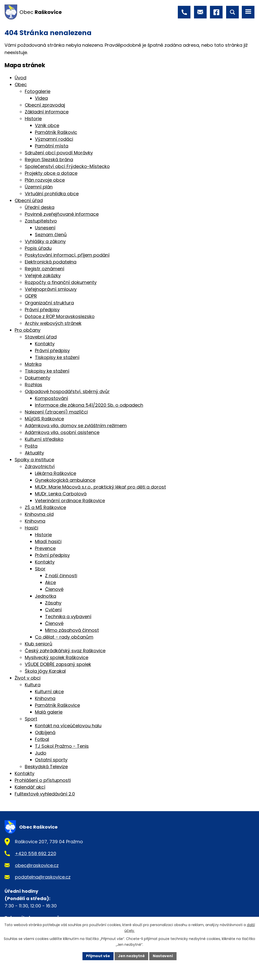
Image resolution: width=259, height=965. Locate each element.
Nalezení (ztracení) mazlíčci (56, 412)
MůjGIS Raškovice (44, 419)
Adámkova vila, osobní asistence (62, 432)
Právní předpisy (42, 309)
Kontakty (45, 344)
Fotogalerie (37, 91)
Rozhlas (33, 384)
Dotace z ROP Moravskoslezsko (60, 316)
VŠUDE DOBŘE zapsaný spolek (58, 664)
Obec (21, 84)
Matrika (33, 364)
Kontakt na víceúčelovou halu (68, 725)
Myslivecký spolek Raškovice (56, 657)
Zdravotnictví (40, 466)
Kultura (32, 685)
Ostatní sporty (51, 760)
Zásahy (53, 603)
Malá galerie (48, 712)
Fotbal (42, 739)
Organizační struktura (49, 303)
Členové (54, 589)
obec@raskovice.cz (37, 865)
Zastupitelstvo (41, 221)
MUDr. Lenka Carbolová (61, 494)
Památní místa (51, 146)
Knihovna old (39, 514)
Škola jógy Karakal (45, 671)
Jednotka (45, 596)
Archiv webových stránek (53, 323)
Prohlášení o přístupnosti (43, 780)
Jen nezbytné (131, 955)
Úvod (20, 78)
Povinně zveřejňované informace (62, 214)
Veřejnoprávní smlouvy (51, 289)
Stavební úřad (41, 337)
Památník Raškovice (57, 705)
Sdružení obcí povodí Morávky (59, 153)
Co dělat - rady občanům (64, 637)
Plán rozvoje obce (45, 180)
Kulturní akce (49, 691)
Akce (50, 582)
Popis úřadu (38, 248)
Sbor (40, 569)
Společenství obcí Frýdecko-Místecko (67, 166)
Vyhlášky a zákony (45, 241)
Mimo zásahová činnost (72, 630)
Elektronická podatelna (50, 262)
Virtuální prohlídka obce (52, 193)
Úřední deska (39, 207)
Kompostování (51, 398)
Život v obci (27, 678)
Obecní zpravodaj (45, 105)
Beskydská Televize (46, 766)
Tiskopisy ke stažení (57, 357)
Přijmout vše (98, 955)
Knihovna (35, 521)
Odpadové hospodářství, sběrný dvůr (67, 391)
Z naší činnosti (61, 575)
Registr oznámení (44, 269)
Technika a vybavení (68, 616)
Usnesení (45, 228)
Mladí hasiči (48, 541)
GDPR (31, 296)
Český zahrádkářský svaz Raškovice (65, 650)
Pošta (31, 446)
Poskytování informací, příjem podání (67, 255)
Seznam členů (51, 234)
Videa (41, 98)
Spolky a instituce (34, 459)
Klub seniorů (38, 644)
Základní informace (47, 112)
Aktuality (34, 453)
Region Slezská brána (49, 159)
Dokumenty (37, 378)
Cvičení (53, 610)
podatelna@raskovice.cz (43, 877)
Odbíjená (45, 732)
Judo (40, 753)
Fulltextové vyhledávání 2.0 (45, 794)
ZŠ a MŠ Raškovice (45, 507)
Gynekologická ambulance (65, 480)
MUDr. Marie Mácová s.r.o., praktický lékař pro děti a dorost (100, 487)
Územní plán (39, 187)
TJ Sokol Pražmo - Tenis (62, 746)
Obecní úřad (29, 200)
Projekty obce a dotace (51, 173)
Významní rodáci (54, 139)
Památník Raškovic (56, 132)
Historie (33, 118)
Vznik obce (47, 125)
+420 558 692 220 (35, 853)
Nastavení (163, 955)
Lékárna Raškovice (55, 473)
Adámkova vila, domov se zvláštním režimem (76, 425)
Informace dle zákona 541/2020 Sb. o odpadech (89, 405)
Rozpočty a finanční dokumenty (61, 282)
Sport (31, 719)
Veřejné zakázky (43, 275)
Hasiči (31, 528)
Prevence (45, 548)
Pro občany (27, 330)
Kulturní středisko (44, 439)
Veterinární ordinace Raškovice (70, 500)
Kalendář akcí (30, 787)
